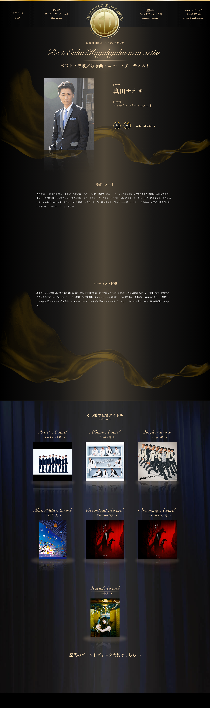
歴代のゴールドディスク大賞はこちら (105, 654)
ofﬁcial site (145, 126)
